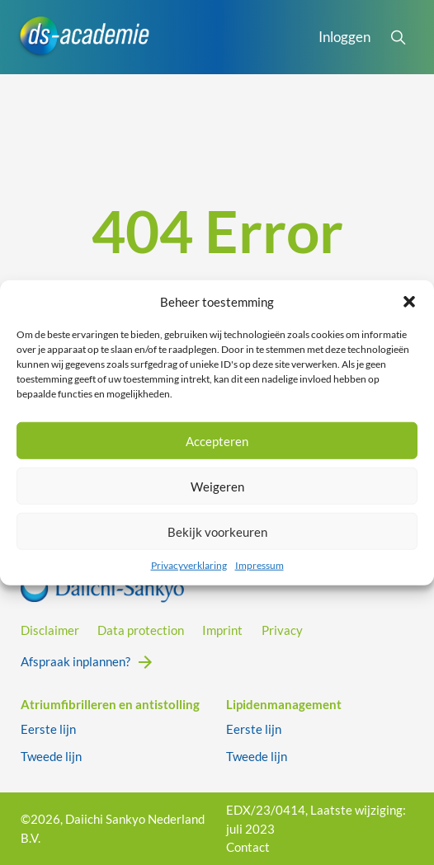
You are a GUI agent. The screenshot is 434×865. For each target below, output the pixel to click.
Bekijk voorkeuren (217, 531)
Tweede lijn (51, 756)
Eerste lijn (48, 729)
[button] (409, 302)
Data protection (140, 630)
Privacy (282, 630)
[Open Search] (398, 37)
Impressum (259, 565)
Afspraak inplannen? (75, 661)
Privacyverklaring (189, 565)
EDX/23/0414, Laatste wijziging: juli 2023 (316, 819)
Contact (248, 846)
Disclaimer (50, 630)
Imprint (222, 630)
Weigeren (217, 485)
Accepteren (217, 440)
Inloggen (344, 36)
